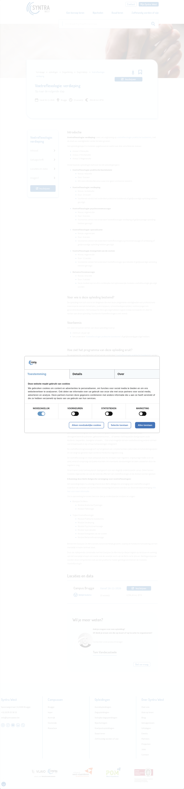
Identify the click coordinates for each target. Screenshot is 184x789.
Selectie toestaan (119, 425)
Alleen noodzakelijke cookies (86, 425)
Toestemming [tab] (36, 374)
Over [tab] (121, 374)
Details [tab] (77, 374)
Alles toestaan (145, 425)
